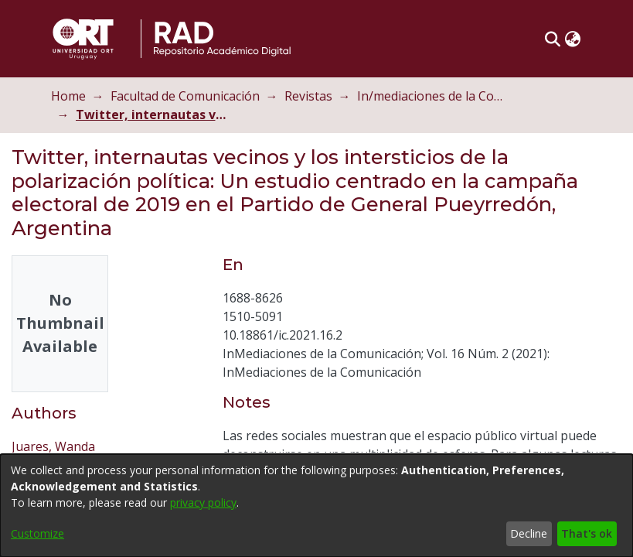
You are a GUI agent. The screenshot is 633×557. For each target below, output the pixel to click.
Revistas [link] (313, 95)
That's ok (586, 533)
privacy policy (203, 502)
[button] (557, 38)
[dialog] (316, 505)
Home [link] (73, 95)
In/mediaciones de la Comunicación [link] (439, 95)
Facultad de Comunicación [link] (189, 95)
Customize (37, 533)
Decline (528, 533)
